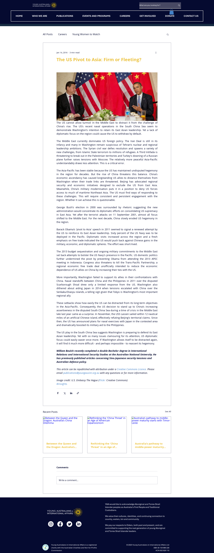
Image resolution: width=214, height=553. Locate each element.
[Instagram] (51, 524)
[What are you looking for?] (155, 5)
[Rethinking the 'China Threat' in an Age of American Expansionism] (107, 428)
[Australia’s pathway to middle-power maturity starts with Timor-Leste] (151, 428)
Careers (62, 34)
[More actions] (155, 52)
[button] (171, 12)
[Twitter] (69, 524)
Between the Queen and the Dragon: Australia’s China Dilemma (61, 445)
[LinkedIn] (78, 524)
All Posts (48, 34)
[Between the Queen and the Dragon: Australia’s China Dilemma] (62, 428)
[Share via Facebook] (58, 393)
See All (168, 411)
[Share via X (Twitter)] (64, 393)
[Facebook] (60, 524)
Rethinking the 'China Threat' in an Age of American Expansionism (105, 445)
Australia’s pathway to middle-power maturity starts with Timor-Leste (149, 445)
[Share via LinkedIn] (71, 393)
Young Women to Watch (86, 34)
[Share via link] (78, 393)
